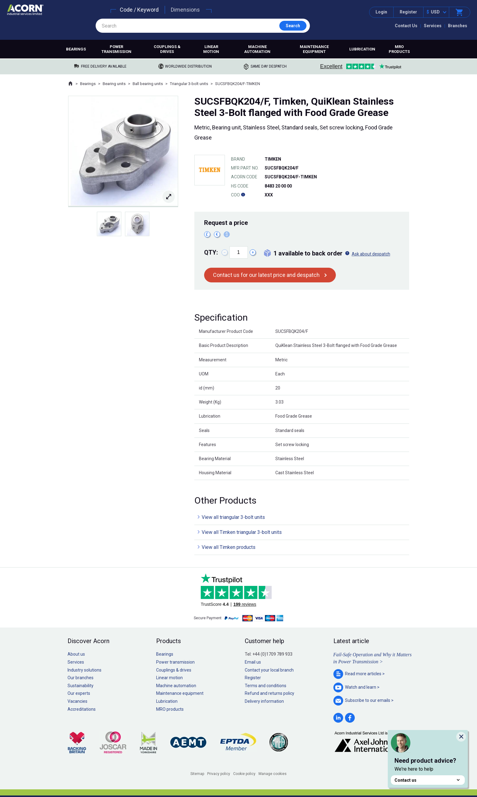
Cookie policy (244, 774)
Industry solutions (84, 670)
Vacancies (77, 701)
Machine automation (257, 49)
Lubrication (362, 49)
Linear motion (211, 49)
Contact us (427, 780)
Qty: (211, 252)
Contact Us (406, 25)
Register (408, 11)
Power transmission (116, 49)
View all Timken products (228, 547)
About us (76, 654)
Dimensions (185, 9)
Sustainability (81, 685)
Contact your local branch (269, 670)
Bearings (76, 49)
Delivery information (264, 701)
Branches (457, 25)
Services (433, 25)
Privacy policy (218, 774)
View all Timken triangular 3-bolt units (242, 532)
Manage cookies (273, 774)
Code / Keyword (139, 9)
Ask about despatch (371, 253)
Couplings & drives (167, 49)
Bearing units (114, 83)
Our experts (79, 693)
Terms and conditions (265, 685)
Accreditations (82, 709)
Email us (253, 662)
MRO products (399, 49)
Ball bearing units (148, 83)
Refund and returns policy (269, 693)
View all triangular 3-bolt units (233, 517)
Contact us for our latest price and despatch (266, 275)
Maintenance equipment (314, 49)
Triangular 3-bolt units (189, 83)
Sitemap (197, 774)
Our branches (81, 677)
